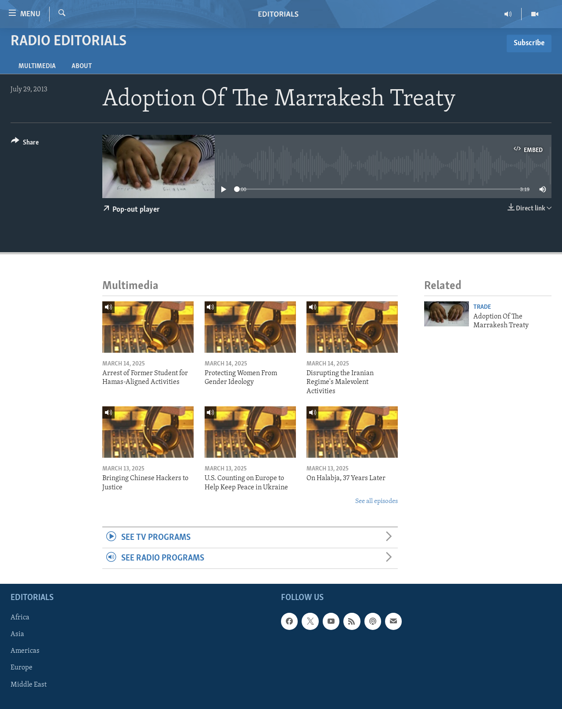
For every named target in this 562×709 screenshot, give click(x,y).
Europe (21, 668)
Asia (17, 634)
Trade (482, 307)
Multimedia (37, 66)
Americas (25, 651)
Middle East (29, 684)
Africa (20, 618)
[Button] (25, 144)
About (82, 66)
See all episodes (376, 501)
